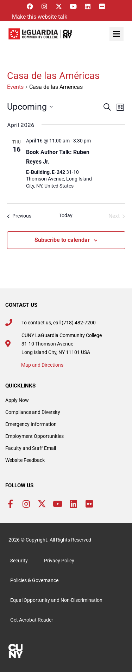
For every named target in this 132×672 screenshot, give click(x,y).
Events (15, 87)
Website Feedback (25, 460)
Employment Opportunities (34, 436)
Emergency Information (31, 424)
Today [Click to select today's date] (66, 215)
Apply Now (17, 400)
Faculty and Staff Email (30, 448)
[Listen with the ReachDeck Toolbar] (37, 17)
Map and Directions (42, 365)
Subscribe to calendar (62, 240)
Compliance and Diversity (32, 412)
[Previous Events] (19, 216)
